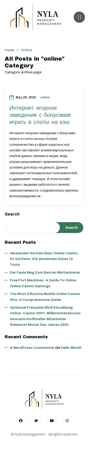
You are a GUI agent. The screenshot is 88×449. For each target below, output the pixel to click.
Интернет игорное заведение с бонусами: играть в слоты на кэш (40, 115)
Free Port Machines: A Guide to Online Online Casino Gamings (43, 283)
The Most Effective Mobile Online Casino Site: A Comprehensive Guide (45, 296)
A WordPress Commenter (32, 348)
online (45, 97)
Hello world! (71, 348)
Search (12, 214)
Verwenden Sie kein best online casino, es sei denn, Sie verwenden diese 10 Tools (44, 259)
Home (9, 50)
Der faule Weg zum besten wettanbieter (45, 272)
